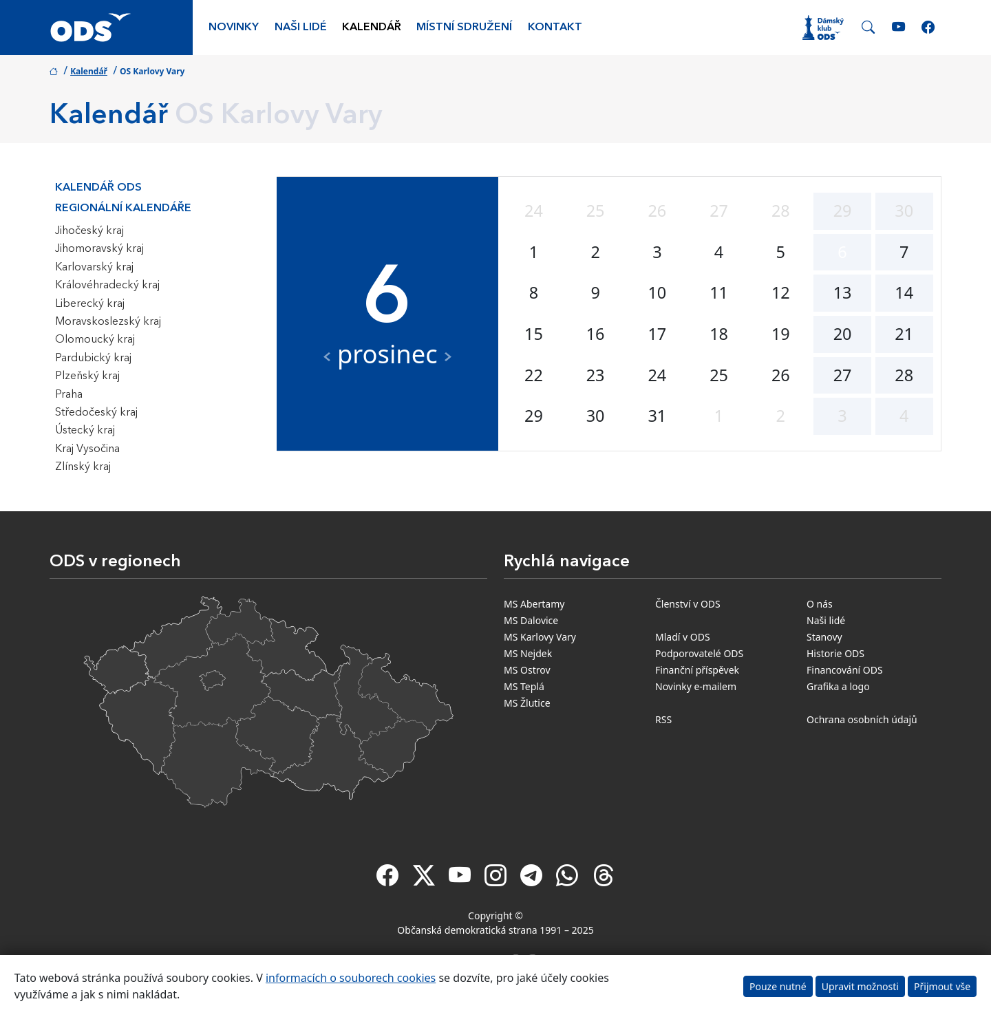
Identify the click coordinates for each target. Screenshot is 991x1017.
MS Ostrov (527, 669)
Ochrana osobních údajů (862, 719)
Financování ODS (845, 669)
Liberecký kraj (90, 304)
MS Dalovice (531, 620)
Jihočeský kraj (89, 231)
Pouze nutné (778, 986)
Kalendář (371, 27)
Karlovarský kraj (94, 267)
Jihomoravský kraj (99, 249)
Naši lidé (301, 27)
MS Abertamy (534, 603)
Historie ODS (835, 653)
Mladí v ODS (682, 636)
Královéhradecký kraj (107, 285)
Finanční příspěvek (697, 669)
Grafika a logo (838, 686)
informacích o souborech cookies (351, 977)
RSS (663, 719)
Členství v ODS (688, 603)
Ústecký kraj (85, 430)
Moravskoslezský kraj (108, 322)
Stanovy (824, 636)
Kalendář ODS (98, 187)
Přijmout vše (942, 986)
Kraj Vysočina (87, 449)
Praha (69, 394)
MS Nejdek (528, 653)
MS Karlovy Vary (540, 636)
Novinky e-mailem (695, 686)
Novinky (234, 27)
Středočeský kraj (96, 412)
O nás (820, 603)
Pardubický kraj (93, 358)
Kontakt (555, 27)
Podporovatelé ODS (699, 653)
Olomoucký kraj (95, 339)
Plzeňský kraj (87, 376)
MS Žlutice (527, 702)
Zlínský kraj (83, 467)
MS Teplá (524, 686)
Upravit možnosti (860, 986)
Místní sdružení (464, 27)
